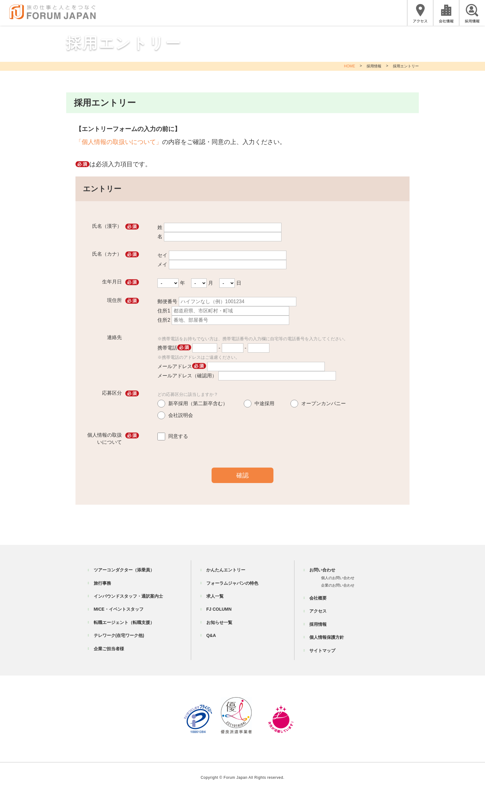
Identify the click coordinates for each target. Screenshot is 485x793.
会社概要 (318, 598)
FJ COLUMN (219, 609)
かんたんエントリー (225, 569)
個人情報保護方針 (326, 637)
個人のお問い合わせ (337, 578)
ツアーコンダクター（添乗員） (124, 569)
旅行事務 (102, 583)
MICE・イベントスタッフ (119, 609)
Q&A (211, 635)
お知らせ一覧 (219, 622)
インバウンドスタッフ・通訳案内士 (128, 596)
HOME (349, 66)
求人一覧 (215, 596)
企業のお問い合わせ (337, 585)
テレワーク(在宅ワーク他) (119, 635)
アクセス (318, 611)
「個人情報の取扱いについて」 (118, 141)
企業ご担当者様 (109, 648)
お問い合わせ (322, 569)
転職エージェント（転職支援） (124, 622)
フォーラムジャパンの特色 (232, 583)
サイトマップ (322, 650)
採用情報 (374, 66)
